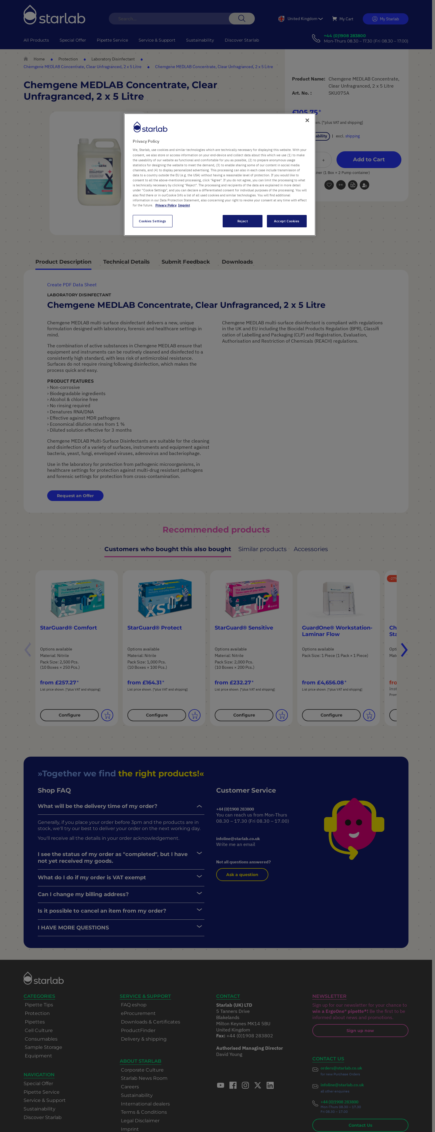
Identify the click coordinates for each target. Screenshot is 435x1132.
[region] (220, 174)
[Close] (307, 120)
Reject (242, 221)
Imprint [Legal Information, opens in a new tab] (184, 205)
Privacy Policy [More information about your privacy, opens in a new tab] (166, 205)
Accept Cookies (286, 221)
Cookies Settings (152, 221)
